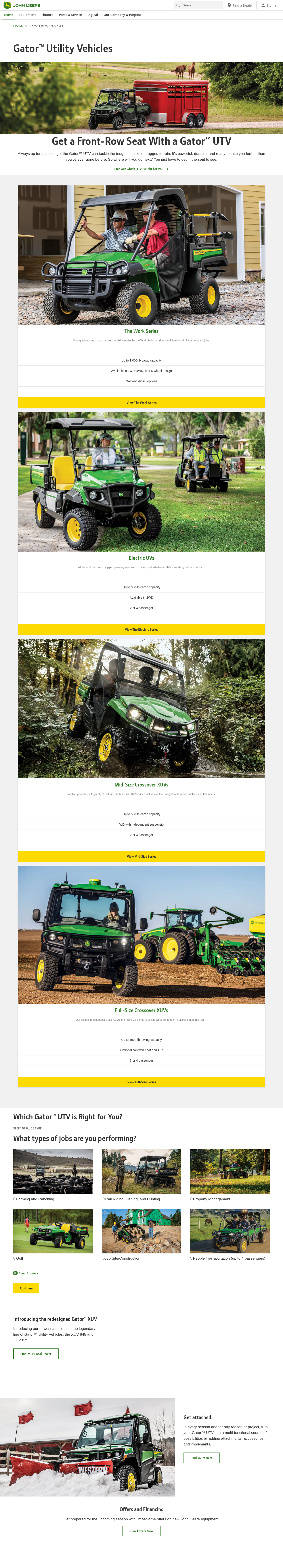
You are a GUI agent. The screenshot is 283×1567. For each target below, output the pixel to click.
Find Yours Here (205, 1459)
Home (18, 26)
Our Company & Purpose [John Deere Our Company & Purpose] (123, 15)
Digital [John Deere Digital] (93, 15)
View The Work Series (142, 402)
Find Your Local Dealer (39, 1355)
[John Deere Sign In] (269, 5)
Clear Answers (25, 1273)
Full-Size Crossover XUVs (141, 1010)
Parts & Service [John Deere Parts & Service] (70, 15)
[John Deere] (25, 5)
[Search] (198, 5)
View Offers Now (141, 1531)
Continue (26, 1288)
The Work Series (141, 331)
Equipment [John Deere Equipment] (27, 15)
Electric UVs (141, 558)
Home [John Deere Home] (8, 15)
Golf (19, 1258)
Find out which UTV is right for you (141, 169)
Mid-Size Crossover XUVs (141, 784)
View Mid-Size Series (141, 856)
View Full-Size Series (141, 1082)
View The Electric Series (141, 629)
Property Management (211, 1199)
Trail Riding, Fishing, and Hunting (132, 1199)
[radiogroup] (14, 1199)
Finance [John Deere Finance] (47, 15)
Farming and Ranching (35, 1199)
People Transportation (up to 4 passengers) (229, 1258)
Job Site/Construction (122, 1258)
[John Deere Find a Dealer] (239, 5)
